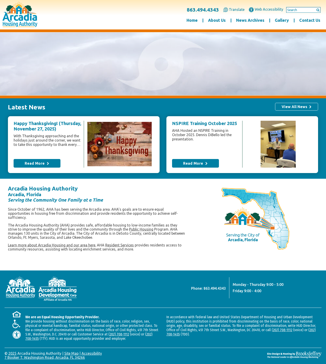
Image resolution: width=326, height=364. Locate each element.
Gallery (282, 20)
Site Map (71, 353)
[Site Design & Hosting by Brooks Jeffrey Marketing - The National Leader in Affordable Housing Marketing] (294, 354)
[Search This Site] (303, 10)
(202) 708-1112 (118, 334)
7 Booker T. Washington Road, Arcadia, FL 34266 (45, 357)
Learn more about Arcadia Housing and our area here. (52, 245)
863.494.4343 (203, 9)
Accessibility (92, 353)
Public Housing (141, 229)
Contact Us (309, 20)
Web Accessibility (266, 9)
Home (192, 20)
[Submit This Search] (316, 9)
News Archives (250, 20)
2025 (12, 353)
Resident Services (119, 245)
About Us (217, 20)
